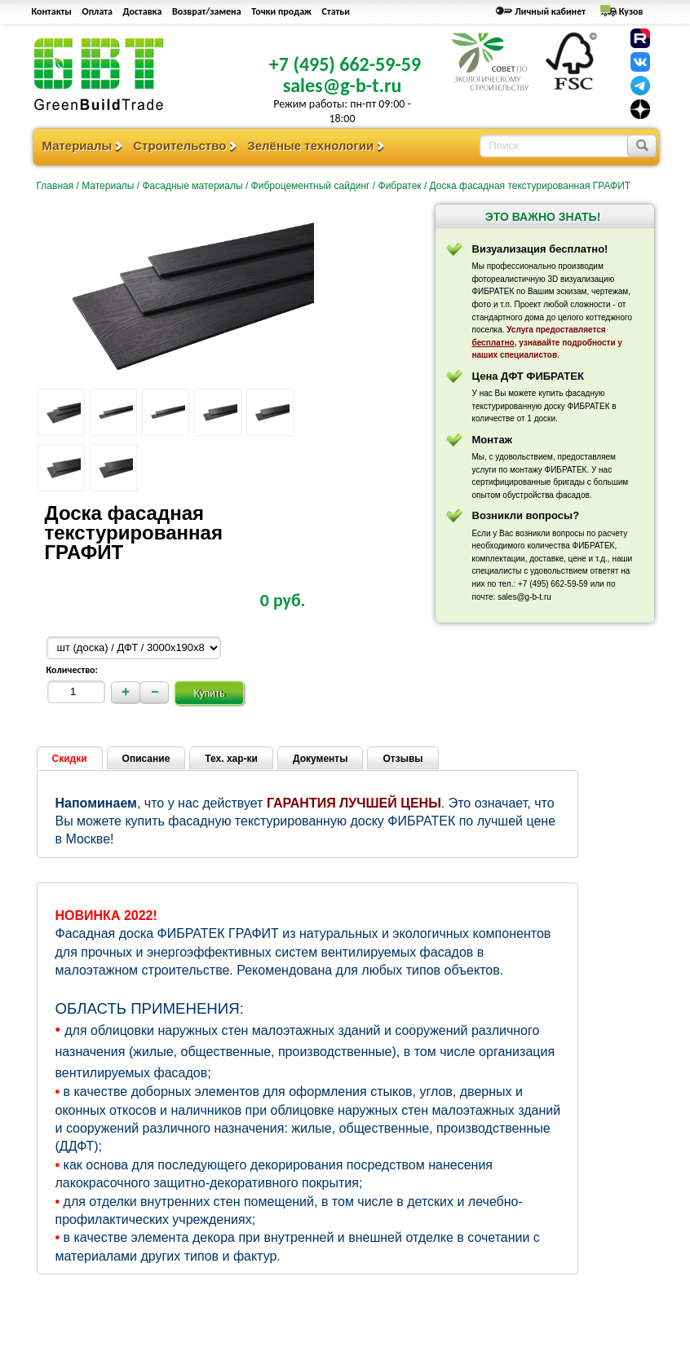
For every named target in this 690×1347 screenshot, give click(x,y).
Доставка (142, 11)
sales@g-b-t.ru (342, 85)
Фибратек (400, 185)
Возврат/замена (206, 11)
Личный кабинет (550, 11)
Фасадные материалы (192, 185)
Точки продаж (281, 11)
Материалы (77, 145)
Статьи (336, 11)
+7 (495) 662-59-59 (345, 64)
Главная (55, 185)
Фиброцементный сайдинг (310, 185)
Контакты (52, 11)
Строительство (179, 145)
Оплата (97, 11)
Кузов (631, 11)
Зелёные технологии (310, 145)
